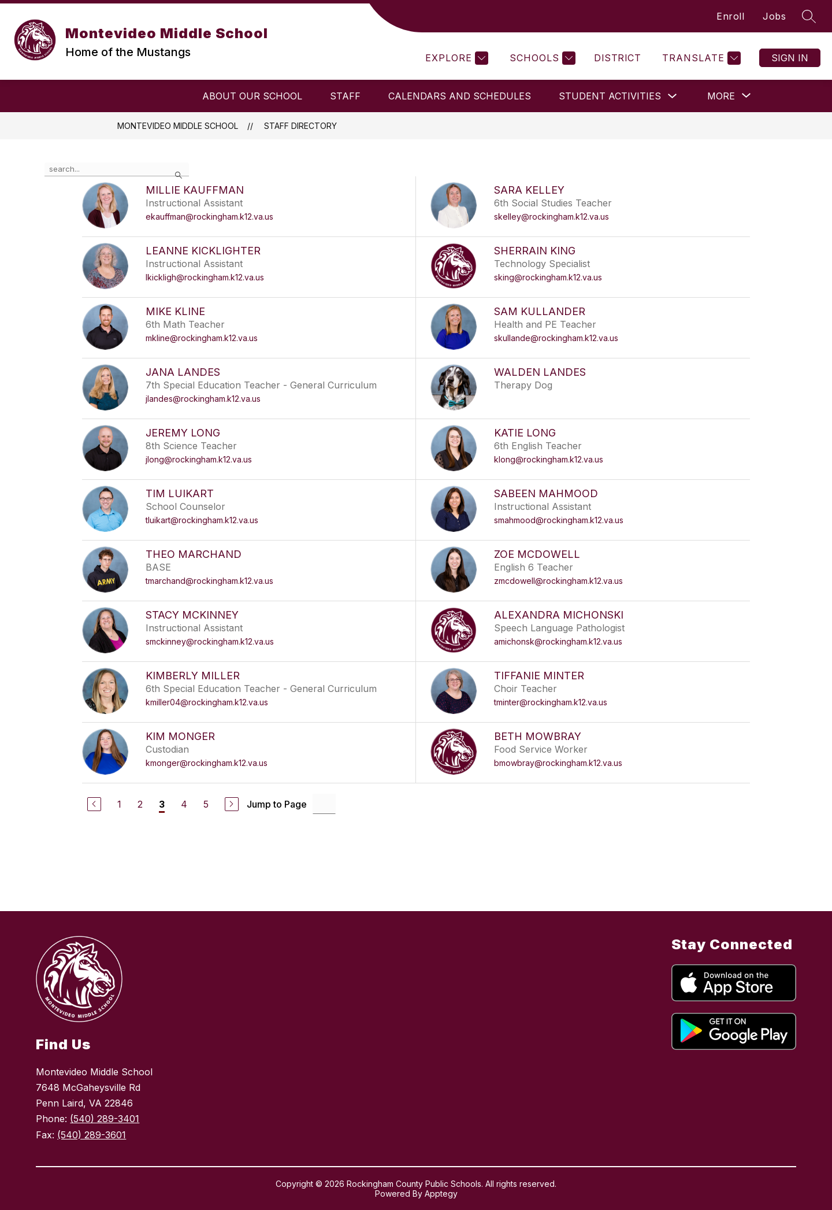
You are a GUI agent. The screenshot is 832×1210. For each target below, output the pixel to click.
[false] (116, 169)
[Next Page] (232, 804)
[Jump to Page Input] (324, 804)
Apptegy (441, 1193)
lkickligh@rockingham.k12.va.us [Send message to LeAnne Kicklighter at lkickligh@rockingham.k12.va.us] (205, 277)
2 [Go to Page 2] (140, 804)
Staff (345, 96)
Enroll (730, 16)
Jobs (774, 16)
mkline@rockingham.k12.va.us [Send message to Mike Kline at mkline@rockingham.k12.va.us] (202, 338)
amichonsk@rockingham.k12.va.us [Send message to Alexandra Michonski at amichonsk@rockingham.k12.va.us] (558, 641)
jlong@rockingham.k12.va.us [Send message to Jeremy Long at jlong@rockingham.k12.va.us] (199, 459)
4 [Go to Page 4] (184, 804)
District (617, 58)
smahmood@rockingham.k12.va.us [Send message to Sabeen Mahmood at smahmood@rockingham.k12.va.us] (558, 520)
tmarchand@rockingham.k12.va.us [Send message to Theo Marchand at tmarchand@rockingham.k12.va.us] (209, 581)
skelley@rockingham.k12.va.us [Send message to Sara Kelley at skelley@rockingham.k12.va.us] (551, 216)
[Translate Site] (700, 58)
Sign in (789, 58)
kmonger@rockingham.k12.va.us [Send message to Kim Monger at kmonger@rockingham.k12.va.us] (207, 763)
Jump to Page (277, 804)
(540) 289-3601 (91, 1135)
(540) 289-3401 (104, 1118)
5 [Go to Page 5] (206, 804)
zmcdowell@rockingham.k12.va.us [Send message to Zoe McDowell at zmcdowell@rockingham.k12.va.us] (558, 581)
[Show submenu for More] (721, 96)
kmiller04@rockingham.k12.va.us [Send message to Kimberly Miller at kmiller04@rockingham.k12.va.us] (207, 702)
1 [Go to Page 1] (119, 804)
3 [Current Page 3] (162, 804)
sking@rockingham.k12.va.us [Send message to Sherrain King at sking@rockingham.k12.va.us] (548, 277)
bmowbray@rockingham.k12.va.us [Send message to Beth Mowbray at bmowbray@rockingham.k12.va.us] (558, 763)
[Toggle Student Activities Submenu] (672, 96)
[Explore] (455, 58)
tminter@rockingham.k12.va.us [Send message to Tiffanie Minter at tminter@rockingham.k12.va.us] (550, 702)
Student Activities (610, 96)
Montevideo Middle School (177, 126)
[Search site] (809, 16)
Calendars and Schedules (459, 96)
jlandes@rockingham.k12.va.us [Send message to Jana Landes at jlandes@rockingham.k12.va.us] (203, 399)
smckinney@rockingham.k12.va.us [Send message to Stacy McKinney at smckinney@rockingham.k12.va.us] (210, 641)
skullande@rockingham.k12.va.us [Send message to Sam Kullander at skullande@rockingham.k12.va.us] (556, 338)
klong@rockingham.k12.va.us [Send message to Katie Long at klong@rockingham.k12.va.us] (548, 459)
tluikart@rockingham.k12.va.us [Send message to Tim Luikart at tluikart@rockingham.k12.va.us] (202, 520)
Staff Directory (300, 126)
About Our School (252, 96)
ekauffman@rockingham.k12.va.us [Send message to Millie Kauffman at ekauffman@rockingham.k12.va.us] (209, 216)
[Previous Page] (94, 804)
